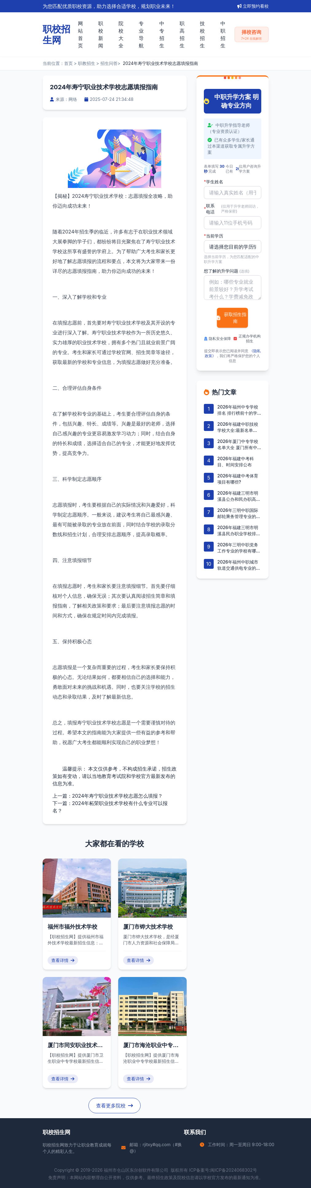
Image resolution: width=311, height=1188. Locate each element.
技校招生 (202, 34)
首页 (68, 63)
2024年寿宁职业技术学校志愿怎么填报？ (117, 796)
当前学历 (213, 236)
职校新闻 (100, 34)
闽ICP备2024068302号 (233, 1170)
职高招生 (182, 34)
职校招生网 (53, 1144)
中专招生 (161, 34)
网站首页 (80, 34)
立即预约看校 (253, 6)
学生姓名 (213, 182)
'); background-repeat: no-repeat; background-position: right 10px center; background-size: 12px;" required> (232, 246)
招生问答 (109, 63)
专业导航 (141, 34)
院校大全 (121, 34)
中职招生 (222, 34)
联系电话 (232, 208)
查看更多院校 (114, 1105)
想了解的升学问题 (227, 270)
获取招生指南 (231, 318)
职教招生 (86, 63)
